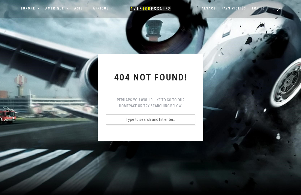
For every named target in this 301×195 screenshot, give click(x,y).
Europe (28, 8)
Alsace (209, 8)
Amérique (54, 8)
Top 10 (258, 8)
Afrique (101, 8)
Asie (78, 8)
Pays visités (234, 8)
